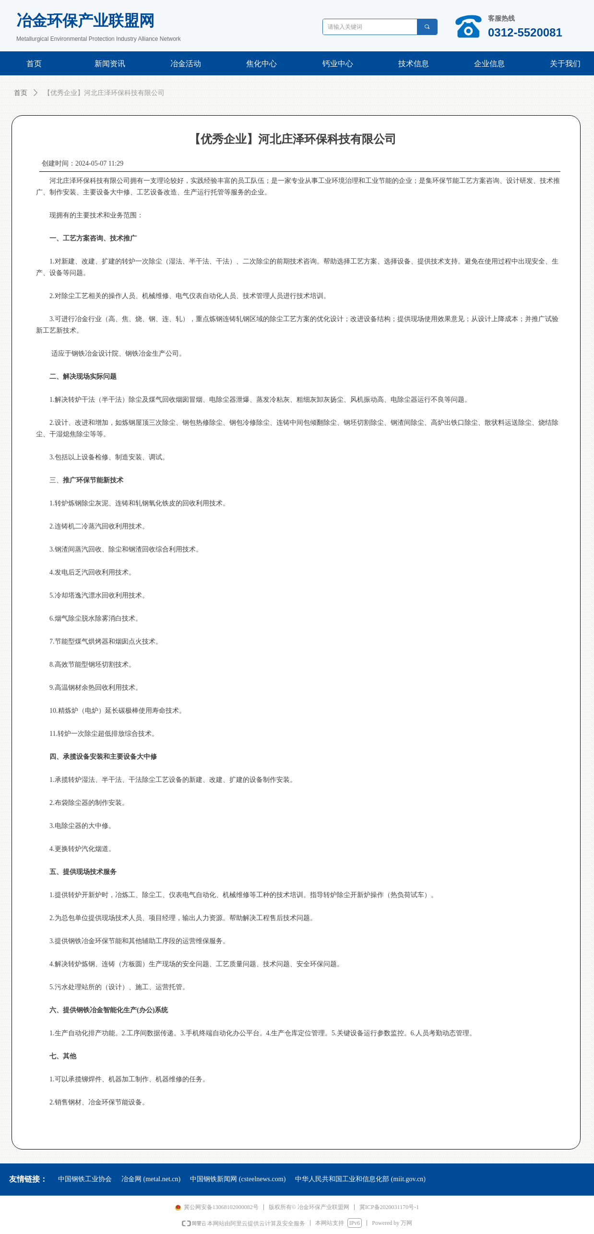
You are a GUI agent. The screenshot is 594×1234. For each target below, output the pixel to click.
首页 (20, 92)
